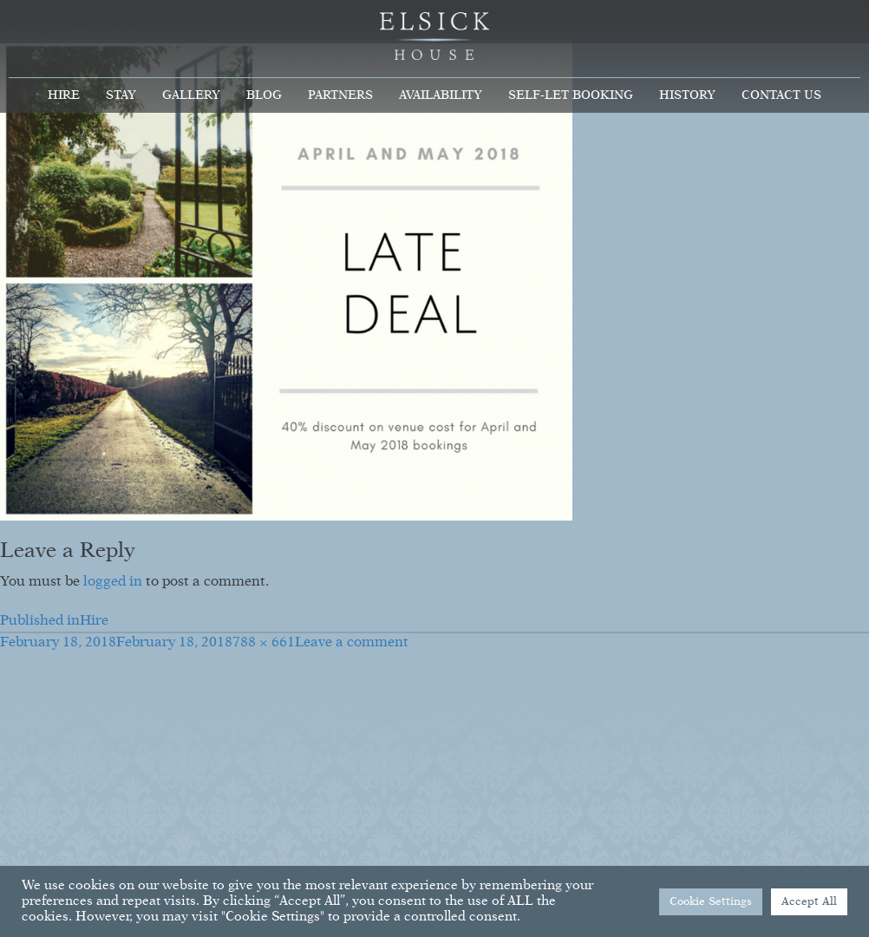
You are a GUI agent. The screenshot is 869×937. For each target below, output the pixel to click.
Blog (264, 95)
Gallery (191, 95)
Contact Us (781, 95)
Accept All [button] (809, 902)
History (687, 95)
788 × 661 (263, 643)
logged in (112, 582)
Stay (121, 95)
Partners (340, 95)
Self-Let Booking (570, 95)
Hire (64, 95)
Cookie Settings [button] (711, 902)
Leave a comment (351, 643)
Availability (440, 95)
